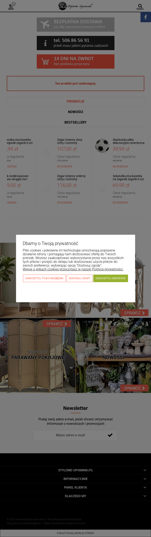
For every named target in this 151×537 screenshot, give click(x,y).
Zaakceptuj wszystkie (111, 278)
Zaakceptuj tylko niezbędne (44, 278)
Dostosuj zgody (79, 278)
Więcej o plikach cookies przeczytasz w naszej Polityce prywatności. (73, 269)
